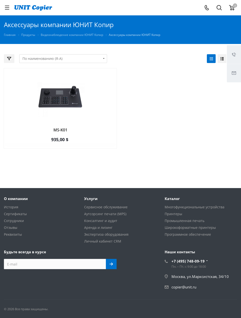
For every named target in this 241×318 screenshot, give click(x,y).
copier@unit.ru (183, 287)
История (11, 207)
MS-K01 (60, 130)
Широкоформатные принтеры (190, 227)
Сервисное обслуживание (106, 207)
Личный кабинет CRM (102, 241)
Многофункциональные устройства (194, 207)
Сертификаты (15, 214)
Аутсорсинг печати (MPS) (105, 214)
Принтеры (173, 214)
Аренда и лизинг (98, 227)
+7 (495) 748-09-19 (188, 261)
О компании (16, 198)
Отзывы (10, 227)
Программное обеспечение (188, 234)
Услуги (91, 198)
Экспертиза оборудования (106, 234)
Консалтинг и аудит (100, 220)
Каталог (172, 198)
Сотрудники (14, 220)
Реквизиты (13, 234)
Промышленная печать (184, 220)
